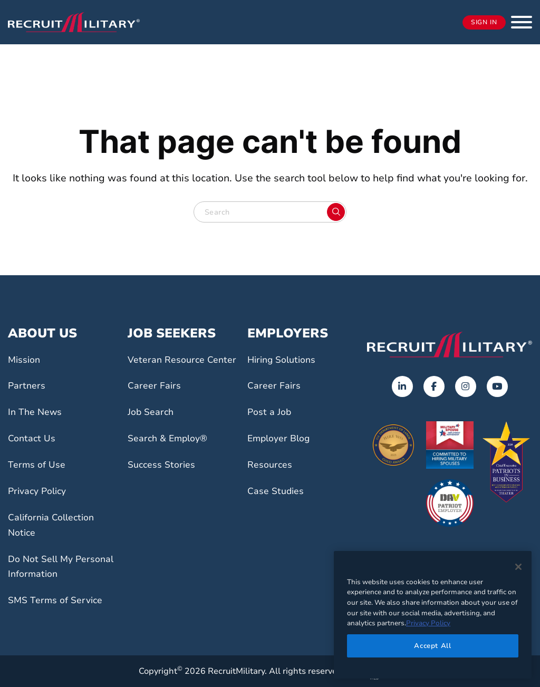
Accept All (432, 646)
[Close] (518, 566)
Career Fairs (156, 401)
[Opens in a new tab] (402, 386)
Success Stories (164, 480)
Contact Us (33, 438)
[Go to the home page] (449, 344)
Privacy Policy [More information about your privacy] (428, 623)
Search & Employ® (172, 453)
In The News (37, 412)
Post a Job (271, 412)
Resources (271, 464)
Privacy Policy (40, 491)
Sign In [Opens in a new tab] (484, 22)
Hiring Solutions (285, 359)
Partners (28, 385)
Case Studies (278, 491)
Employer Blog (282, 438)
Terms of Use (39, 464)
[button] (521, 22)
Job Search (153, 427)
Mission (26, 359)
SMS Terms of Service (59, 600)
